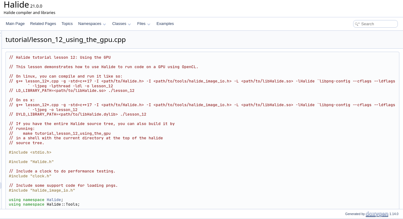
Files (143, 23)
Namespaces (92, 23)
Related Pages (43, 23)
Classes (121, 23)
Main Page (15, 23)
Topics (67, 23)
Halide (130, 199)
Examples (165, 23)
